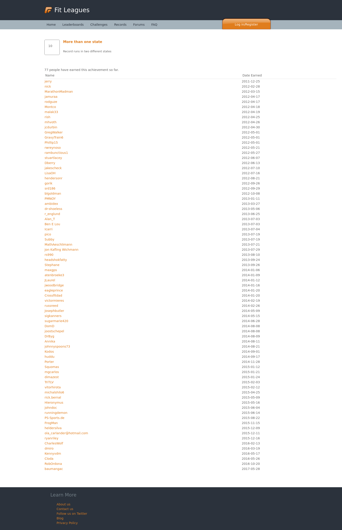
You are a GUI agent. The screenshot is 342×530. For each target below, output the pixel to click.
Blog (60, 518)
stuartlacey (53, 158)
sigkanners (53, 316)
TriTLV (49, 382)
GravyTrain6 (54, 137)
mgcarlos (52, 372)
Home (51, 24)
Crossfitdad (53, 295)
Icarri (49, 229)
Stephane (52, 265)
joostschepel (54, 331)
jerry (48, 81)
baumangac (54, 469)
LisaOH (50, 173)
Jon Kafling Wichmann (61, 249)
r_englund (52, 214)
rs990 (49, 254)
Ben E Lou (52, 224)
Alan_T (50, 219)
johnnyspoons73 (57, 346)
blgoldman (53, 193)
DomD (49, 326)
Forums (139, 24)
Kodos (49, 351)
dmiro (49, 448)
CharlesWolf (54, 443)
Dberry (50, 163)
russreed (51, 305)
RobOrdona (53, 463)
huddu (49, 356)
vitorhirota (53, 387)
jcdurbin (51, 127)
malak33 (51, 112)
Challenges (98, 24)
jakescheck (53, 168)
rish (47, 117)
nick (48, 86)
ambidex (51, 203)
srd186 (50, 188)
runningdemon (56, 413)
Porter (49, 362)
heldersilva (53, 428)
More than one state (82, 42)
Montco (50, 107)
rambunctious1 (56, 153)
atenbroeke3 (54, 275)
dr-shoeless (53, 209)
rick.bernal (53, 397)
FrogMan (51, 423)
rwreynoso (53, 147)
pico (48, 234)
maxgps (51, 270)
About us (63, 504)
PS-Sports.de (54, 418)
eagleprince (54, 290)
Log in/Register (246, 24)
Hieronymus (54, 402)
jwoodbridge (54, 285)
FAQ (154, 24)
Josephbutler (54, 311)
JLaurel (50, 280)
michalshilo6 (54, 392)
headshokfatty (56, 260)
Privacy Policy (67, 523)
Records (120, 24)
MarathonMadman (59, 91)
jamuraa (51, 96)
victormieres (54, 300)
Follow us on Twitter (72, 513)
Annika (50, 341)
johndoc (51, 407)
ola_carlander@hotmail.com (66, 433)
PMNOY (50, 198)
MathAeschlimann (58, 244)
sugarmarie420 (56, 321)
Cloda (49, 458)
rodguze (51, 102)
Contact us (65, 509)
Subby (49, 239)
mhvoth (51, 122)
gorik (48, 183)
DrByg (49, 336)
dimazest (52, 377)
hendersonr (53, 178)
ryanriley (51, 438)
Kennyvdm (53, 453)
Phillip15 (51, 142)
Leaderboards (73, 24)
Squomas (52, 367)
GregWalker (54, 132)
